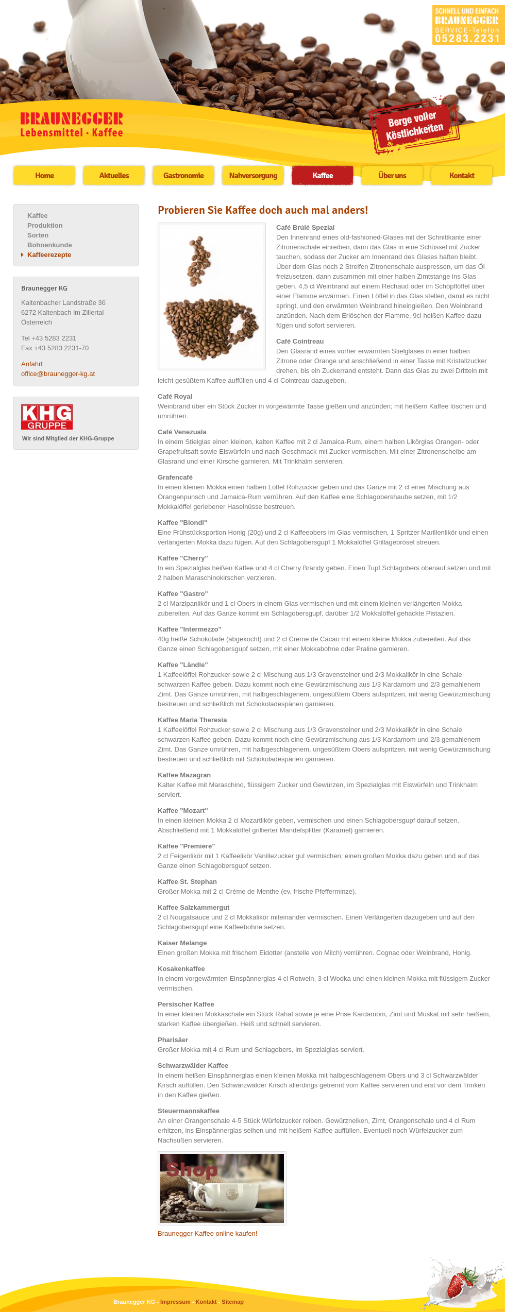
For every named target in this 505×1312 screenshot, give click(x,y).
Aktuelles (114, 176)
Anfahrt (32, 364)
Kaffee (322, 176)
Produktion (45, 225)
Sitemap (233, 1302)
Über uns (392, 176)
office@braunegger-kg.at (58, 374)
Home (44, 176)
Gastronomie (183, 176)
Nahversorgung (253, 176)
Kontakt (461, 176)
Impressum (175, 1302)
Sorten (37, 235)
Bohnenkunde (49, 245)
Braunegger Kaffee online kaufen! (207, 1233)
